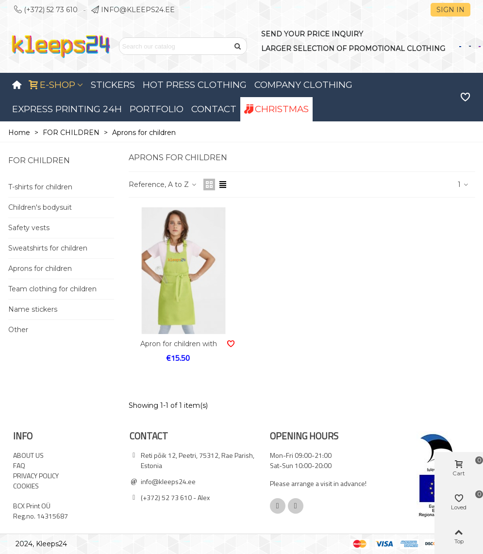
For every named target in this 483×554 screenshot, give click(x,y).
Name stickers (32, 309)
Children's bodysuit (40, 207)
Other (18, 329)
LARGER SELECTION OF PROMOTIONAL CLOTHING (353, 48)
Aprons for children (40, 268)
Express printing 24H (67, 109)
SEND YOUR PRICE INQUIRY (312, 34)
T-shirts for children (40, 187)
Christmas (276, 109)
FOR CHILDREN (39, 160)
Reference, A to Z (163, 184)
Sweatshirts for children (47, 248)
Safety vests (29, 227)
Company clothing (303, 84)
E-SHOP (52, 84)
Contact (213, 109)
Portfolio (156, 109)
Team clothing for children (52, 289)
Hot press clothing (195, 84)
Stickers (113, 84)
